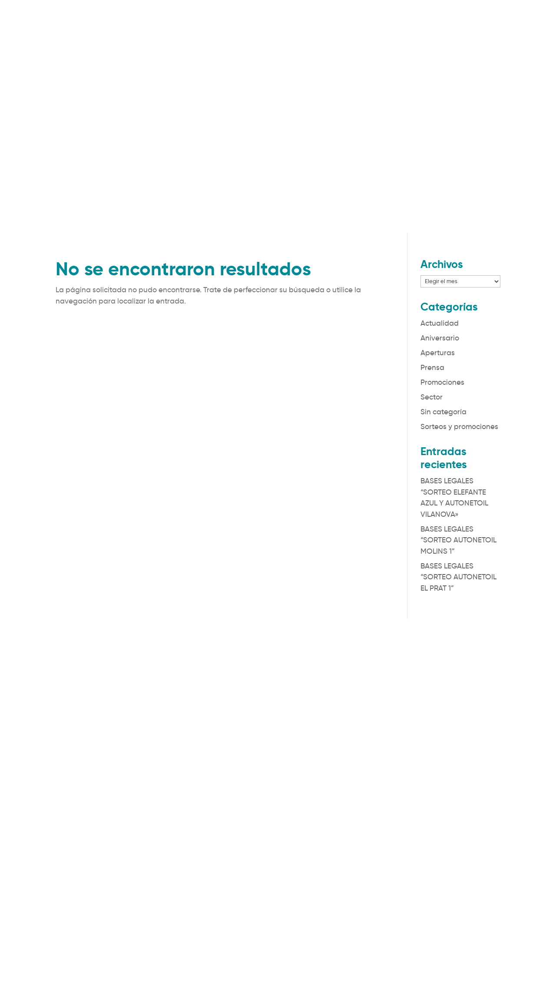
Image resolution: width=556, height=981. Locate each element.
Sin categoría (443, 411)
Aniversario (439, 338)
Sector (431, 397)
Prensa (432, 367)
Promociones (442, 382)
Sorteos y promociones (459, 426)
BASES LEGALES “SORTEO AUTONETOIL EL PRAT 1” (458, 577)
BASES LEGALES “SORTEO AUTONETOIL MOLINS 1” (458, 540)
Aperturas (437, 352)
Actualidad (439, 323)
